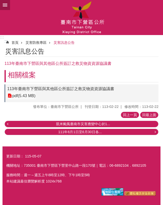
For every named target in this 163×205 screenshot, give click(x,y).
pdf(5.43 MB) (23, 96)
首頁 (15, 43)
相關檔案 (22, 75)
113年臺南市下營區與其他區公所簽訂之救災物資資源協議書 (60, 89)
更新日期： (15, 156)
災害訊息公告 (64, 43)
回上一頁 (130, 115)
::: (2, 37)
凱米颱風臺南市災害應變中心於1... (83, 124)
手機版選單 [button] (5, 5)
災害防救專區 (36, 43)
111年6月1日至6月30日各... (80, 132)
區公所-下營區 (81, 17)
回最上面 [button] (149, 115)
